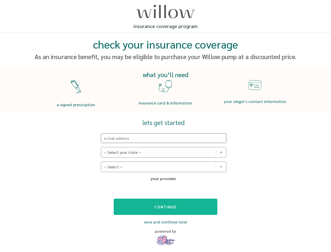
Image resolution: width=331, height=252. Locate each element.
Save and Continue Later (165, 221)
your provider (163, 178)
